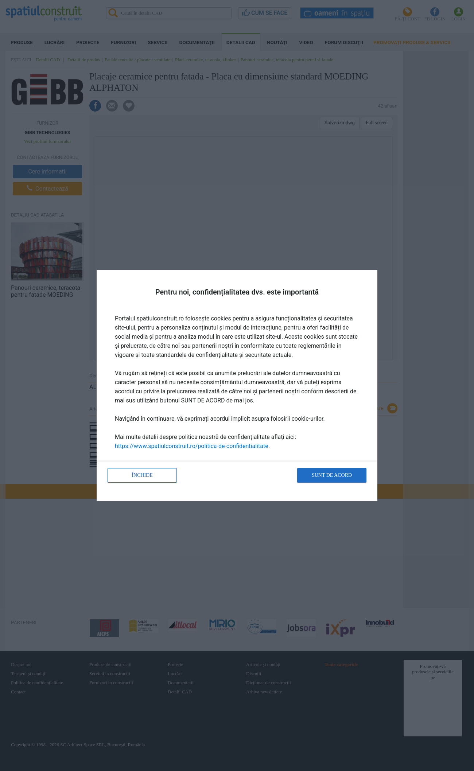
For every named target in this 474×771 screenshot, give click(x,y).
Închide (142, 475)
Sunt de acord (332, 475)
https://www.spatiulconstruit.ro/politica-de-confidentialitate (191, 446)
